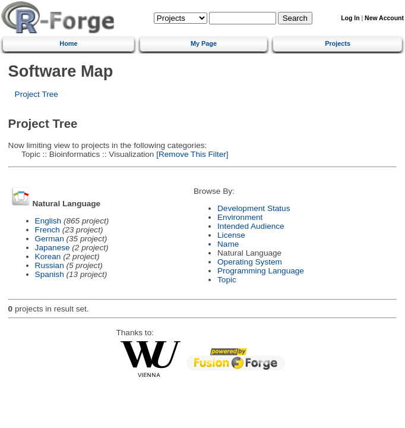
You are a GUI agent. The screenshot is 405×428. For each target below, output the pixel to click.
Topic (226, 279)
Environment (239, 217)
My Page (204, 43)
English (48, 220)
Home (68, 43)
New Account (384, 18)
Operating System (249, 261)
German (49, 238)
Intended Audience (250, 226)
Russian (49, 265)
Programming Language (260, 270)
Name (228, 244)
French (47, 229)
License (231, 235)
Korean (48, 256)
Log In (350, 18)
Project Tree (36, 94)
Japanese (52, 247)
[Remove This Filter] (191, 154)
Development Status (253, 208)
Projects (337, 43)
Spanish (49, 274)
